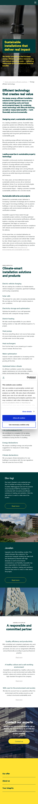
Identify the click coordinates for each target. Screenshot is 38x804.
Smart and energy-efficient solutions (16, 82)
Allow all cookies (19, 418)
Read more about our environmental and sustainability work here (15, 248)
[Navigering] (35, 2)
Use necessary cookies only (19, 424)
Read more (15, 506)
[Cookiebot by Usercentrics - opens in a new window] (27, 377)
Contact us (19, 741)
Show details (27, 411)
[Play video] (6, 536)
